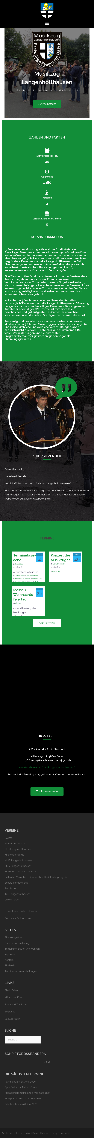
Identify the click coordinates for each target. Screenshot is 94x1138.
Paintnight (10, 1081)
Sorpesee (10, 1011)
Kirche (18, 603)
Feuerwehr (18, 576)
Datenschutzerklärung (17, 943)
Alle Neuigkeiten (14, 937)
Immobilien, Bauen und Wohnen (22, 948)
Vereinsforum (12, 899)
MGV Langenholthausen (18, 866)
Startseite (10, 965)
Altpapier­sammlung (16, 1092)
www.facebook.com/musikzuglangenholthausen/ (47, 767)
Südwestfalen (12, 1018)
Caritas (8, 838)
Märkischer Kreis (14, 997)
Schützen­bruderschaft (17, 882)
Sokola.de (19, 564)
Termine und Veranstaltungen (21, 971)
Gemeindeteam (32, 576)
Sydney (53, 1133)
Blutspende (11, 1098)
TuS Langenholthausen (17, 894)
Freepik (33, 911)
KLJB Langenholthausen (18, 860)
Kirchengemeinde (14, 854)
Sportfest (10, 1087)
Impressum (11, 954)
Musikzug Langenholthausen (20, 871)
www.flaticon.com (21, 918)
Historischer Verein (22, 579)
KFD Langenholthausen (18, 849)
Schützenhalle (59, 564)
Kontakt (9, 959)
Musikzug (56, 572)
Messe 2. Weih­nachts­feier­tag (23, 594)
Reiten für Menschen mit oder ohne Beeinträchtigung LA (36, 877)
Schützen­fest (12, 1104)
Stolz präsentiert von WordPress (20, 1133)
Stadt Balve (11, 990)
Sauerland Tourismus (16, 1004)
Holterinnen (37, 579)
